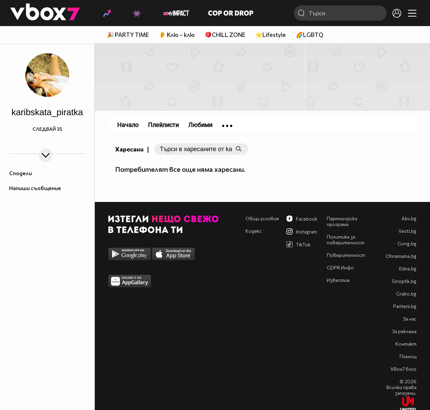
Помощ (408, 356)
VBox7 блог (403, 369)
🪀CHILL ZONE (225, 34)
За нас (409, 319)
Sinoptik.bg (404, 281)
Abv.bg (409, 218)
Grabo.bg (406, 293)
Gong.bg (406, 243)
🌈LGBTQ (309, 34)
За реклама (404, 331)
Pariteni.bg (404, 306)
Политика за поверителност (345, 239)
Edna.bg (407, 268)
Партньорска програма (342, 221)
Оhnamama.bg (401, 256)
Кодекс (253, 231)
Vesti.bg (407, 231)
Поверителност (346, 255)
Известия (338, 280)
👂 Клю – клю (177, 34)
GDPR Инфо (340, 267)
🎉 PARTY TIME (128, 34)
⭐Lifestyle (270, 34)
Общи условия (262, 218)
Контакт (405, 344)
